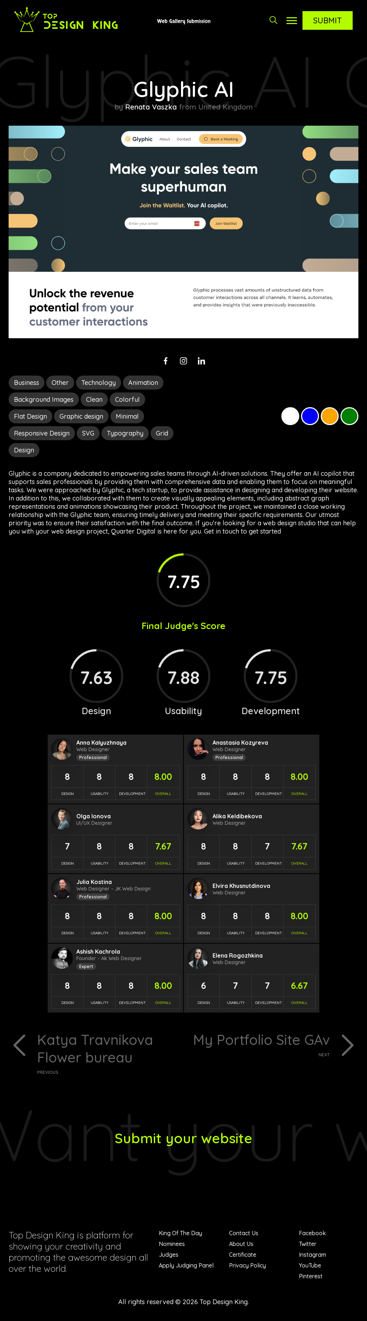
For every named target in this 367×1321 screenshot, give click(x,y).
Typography (125, 433)
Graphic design (81, 416)
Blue (310, 416)
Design (24, 450)
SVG (88, 433)
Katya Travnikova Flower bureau (107, 1053)
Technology (98, 382)
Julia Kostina (94, 881)
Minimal (127, 416)
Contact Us (243, 1233)
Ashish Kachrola (98, 951)
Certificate (242, 1255)
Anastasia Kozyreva (240, 742)
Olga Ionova (93, 816)
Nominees (172, 1244)
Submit (327, 20)
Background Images (43, 399)
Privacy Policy (247, 1266)
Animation (143, 382)
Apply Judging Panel (186, 1266)
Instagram (312, 1255)
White (290, 416)
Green (349, 416)
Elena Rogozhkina (238, 955)
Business (26, 382)
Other (60, 382)
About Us (241, 1244)
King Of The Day (180, 1233)
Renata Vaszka (151, 106)
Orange (330, 416)
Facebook (312, 1233)
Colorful (127, 399)
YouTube (310, 1266)
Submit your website (183, 1139)
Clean (94, 399)
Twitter (307, 1244)
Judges (168, 1255)
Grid (162, 433)
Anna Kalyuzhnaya (101, 742)
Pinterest (311, 1276)
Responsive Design (42, 433)
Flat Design (30, 416)
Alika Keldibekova (237, 816)
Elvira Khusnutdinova (241, 885)
